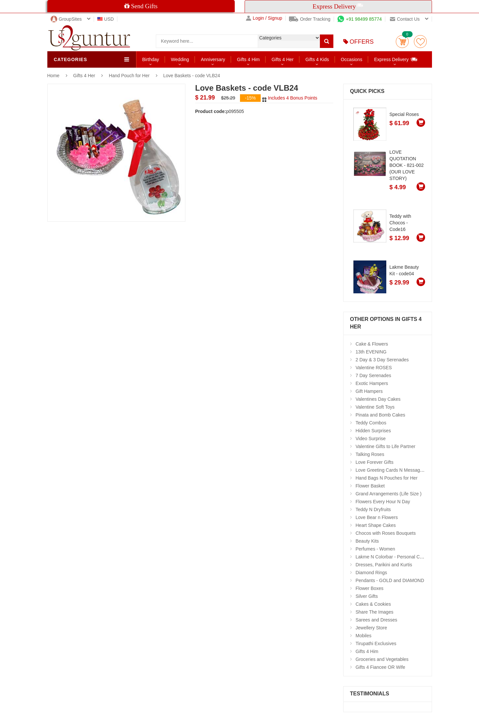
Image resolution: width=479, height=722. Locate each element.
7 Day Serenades (373, 375)
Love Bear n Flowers (377, 517)
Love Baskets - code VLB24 (191, 75)
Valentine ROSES (374, 367)
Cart (402, 41)
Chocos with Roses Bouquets (386, 533)
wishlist (420, 41)
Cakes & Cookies (373, 604)
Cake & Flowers (372, 344)
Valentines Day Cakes (378, 399)
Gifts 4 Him (248, 59)
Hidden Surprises (373, 430)
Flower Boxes (370, 588)
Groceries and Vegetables (382, 659)
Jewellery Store (371, 627)
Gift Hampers (369, 391)
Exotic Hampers (372, 383)
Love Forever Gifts (375, 462)
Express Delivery (396, 59)
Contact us (404, 19)
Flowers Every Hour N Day (383, 501)
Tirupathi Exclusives (376, 643)
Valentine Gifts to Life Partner (386, 446)
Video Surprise (371, 438)
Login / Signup (264, 18)
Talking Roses (370, 454)
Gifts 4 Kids (317, 59)
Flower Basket (370, 485)
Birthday (150, 59)
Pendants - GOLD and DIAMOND (390, 580)
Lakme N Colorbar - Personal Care (391, 556)
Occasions (351, 59)
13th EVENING (371, 351)
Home (53, 75)
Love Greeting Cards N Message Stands (397, 470)
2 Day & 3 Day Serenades (382, 359)
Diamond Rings (371, 572)
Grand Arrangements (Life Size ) (389, 493)
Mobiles (363, 635)
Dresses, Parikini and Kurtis (384, 564)
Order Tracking (309, 19)
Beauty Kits (367, 541)
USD (105, 19)
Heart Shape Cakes (376, 525)
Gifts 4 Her (283, 59)
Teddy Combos (371, 422)
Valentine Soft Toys (375, 407)
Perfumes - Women (375, 549)
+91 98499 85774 (359, 19)
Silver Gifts (367, 596)
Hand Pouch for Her (129, 75)
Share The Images (375, 612)
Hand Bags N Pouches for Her (387, 478)
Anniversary (213, 59)
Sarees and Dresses (376, 619)
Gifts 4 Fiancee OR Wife (380, 667)
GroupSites (66, 19)
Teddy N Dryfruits (373, 509)
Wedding (180, 59)
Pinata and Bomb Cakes (380, 414)
